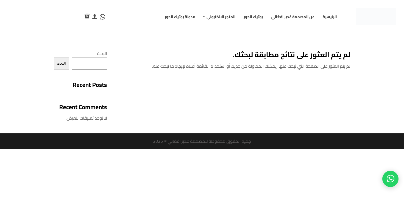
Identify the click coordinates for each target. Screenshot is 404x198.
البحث (102, 53)
